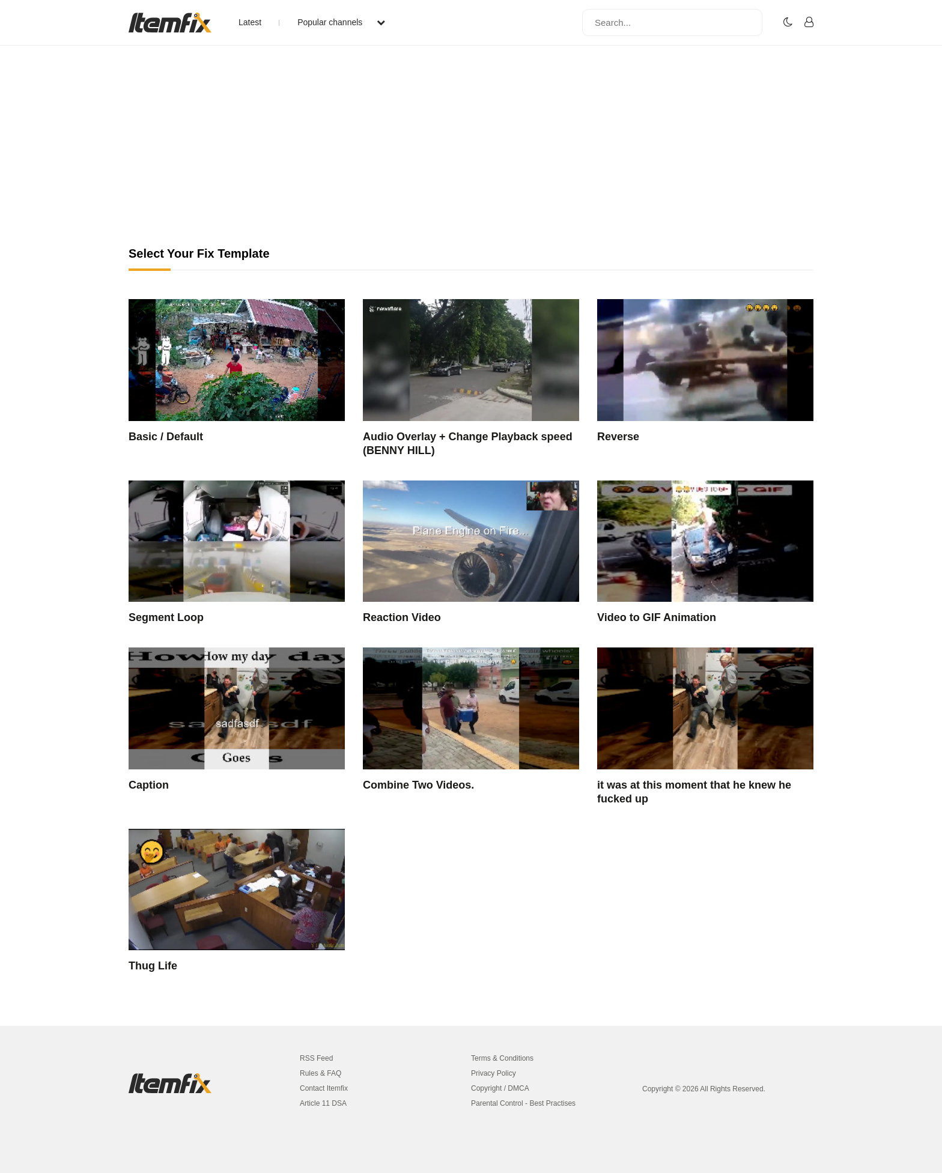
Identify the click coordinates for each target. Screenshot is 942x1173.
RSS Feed (316, 1058)
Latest (250, 22)
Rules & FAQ (320, 1073)
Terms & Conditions (502, 1058)
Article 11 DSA (323, 1103)
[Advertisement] (471, 156)
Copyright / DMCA (500, 1088)
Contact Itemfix (324, 1088)
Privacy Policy (493, 1073)
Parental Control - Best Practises (523, 1103)
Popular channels (341, 22)
